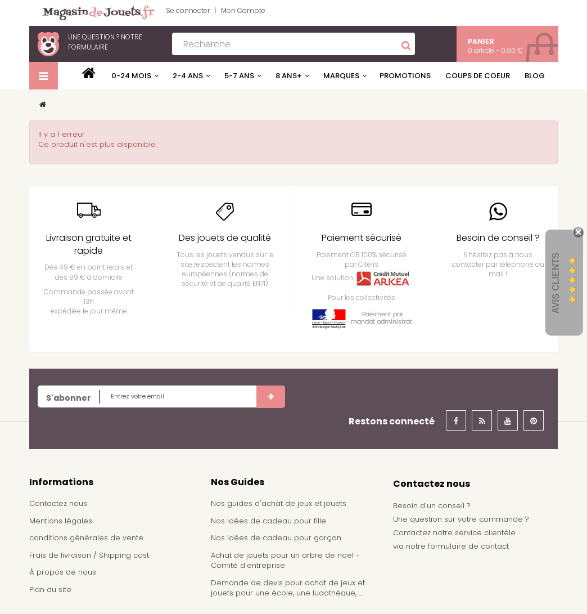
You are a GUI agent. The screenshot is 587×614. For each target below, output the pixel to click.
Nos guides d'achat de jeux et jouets (278, 503)
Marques (341, 75)
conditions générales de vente (86, 537)
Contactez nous (58, 503)
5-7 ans (239, 75)
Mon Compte (243, 10)
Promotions (405, 75)
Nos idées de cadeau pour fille (268, 521)
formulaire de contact (468, 546)
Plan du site (50, 589)
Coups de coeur (477, 75)
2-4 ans (188, 75)
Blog (535, 75)
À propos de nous (62, 572)
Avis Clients (556, 282)
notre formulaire (105, 42)
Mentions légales (60, 521)
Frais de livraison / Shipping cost (89, 555)
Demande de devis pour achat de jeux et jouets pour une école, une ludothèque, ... (288, 588)
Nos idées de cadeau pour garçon (276, 537)
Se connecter (188, 10)
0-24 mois (131, 75)
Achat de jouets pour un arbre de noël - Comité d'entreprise (285, 560)
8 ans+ (289, 75)
